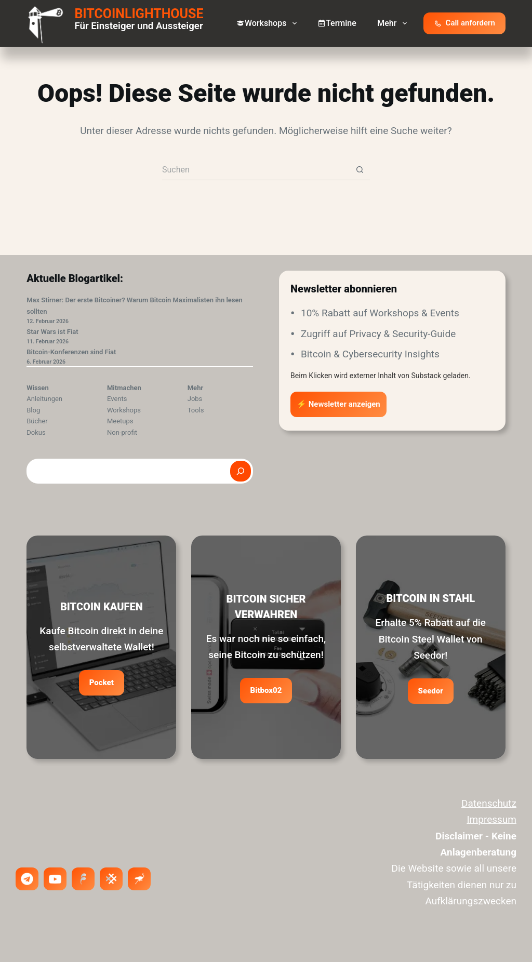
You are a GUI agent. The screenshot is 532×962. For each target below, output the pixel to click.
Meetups (120, 421)
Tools (196, 410)
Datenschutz (488, 803)
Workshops (268, 23)
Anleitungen (44, 399)
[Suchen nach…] (255, 169)
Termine (336, 23)
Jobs (195, 399)
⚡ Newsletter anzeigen (338, 404)
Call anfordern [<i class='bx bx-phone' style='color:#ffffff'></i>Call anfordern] (464, 23)
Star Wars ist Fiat (52, 332)
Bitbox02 (266, 690)
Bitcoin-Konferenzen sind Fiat (71, 352)
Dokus (35, 432)
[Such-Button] (359, 169)
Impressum (491, 819)
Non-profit (122, 432)
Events (117, 399)
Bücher (37, 421)
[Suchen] (240, 471)
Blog (33, 410)
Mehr (393, 23)
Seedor (430, 691)
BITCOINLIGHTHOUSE (138, 13)
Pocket (101, 682)
